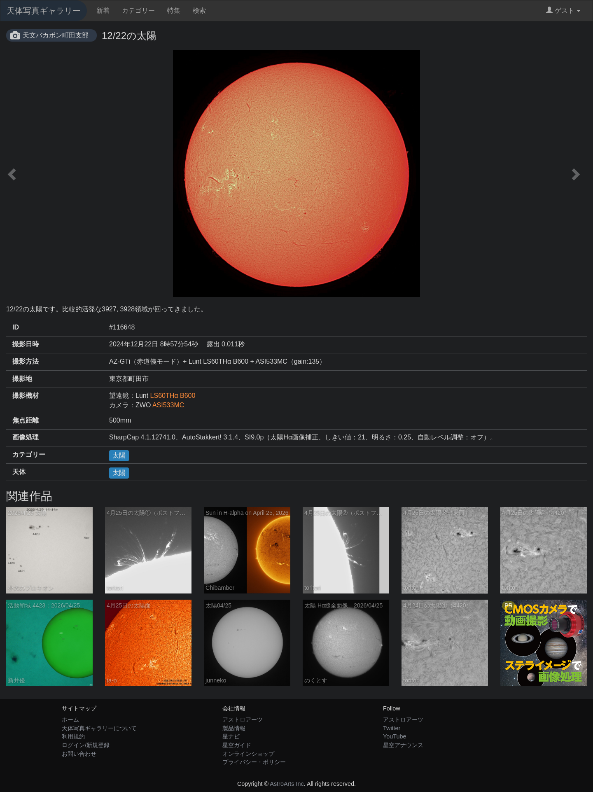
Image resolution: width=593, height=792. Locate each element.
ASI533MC (168, 405)
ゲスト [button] (563, 10)
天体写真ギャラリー (44, 10)
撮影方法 (25, 361)
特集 (173, 10)
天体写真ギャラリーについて (99, 728)
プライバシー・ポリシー (254, 762)
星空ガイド (236, 745)
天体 (19, 471)
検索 (199, 10)
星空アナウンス (403, 745)
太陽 (119, 455)
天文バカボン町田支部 (56, 35)
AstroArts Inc (287, 783)
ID (15, 327)
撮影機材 (25, 395)
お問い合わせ (79, 753)
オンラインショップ (248, 753)
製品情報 (233, 728)
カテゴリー (138, 10)
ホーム (70, 719)
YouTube (394, 736)
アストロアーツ (242, 719)
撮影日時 (25, 344)
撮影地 (22, 378)
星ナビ (231, 736)
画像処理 (25, 437)
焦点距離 (25, 420)
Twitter (391, 728)
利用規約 (73, 736)
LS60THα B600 (173, 395)
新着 (103, 10)
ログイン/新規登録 (86, 745)
